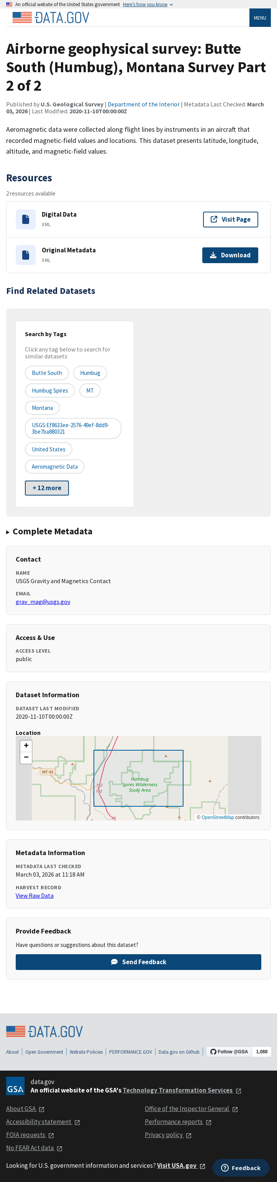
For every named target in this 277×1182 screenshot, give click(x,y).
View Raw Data (35, 895)
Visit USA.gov (181, 1165)
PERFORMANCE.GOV (130, 1052)
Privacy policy (168, 1135)
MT (90, 390)
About (12, 1052)
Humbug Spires (50, 390)
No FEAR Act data (34, 1148)
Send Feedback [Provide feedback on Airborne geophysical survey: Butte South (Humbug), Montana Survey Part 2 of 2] (138, 962)
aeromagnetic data (55, 466)
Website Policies (86, 1052)
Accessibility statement (43, 1121)
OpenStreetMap (218, 817)
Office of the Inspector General (191, 1108)
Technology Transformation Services (182, 1090)
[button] (26, 746)
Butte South (47, 372)
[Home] (50, 17)
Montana (42, 407)
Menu (260, 17)
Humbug (90, 372)
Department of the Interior (144, 104)
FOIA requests (30, 1135)
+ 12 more (47, 488)
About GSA (25, 1108)
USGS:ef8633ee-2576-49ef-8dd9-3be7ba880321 (70, 428)
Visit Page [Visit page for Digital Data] (231, 219)
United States (49, 449)
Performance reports (178, 1121)
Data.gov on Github (179, 1052)
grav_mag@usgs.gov (43, 601)
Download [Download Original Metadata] (230, 255)
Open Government (44, 1052)
